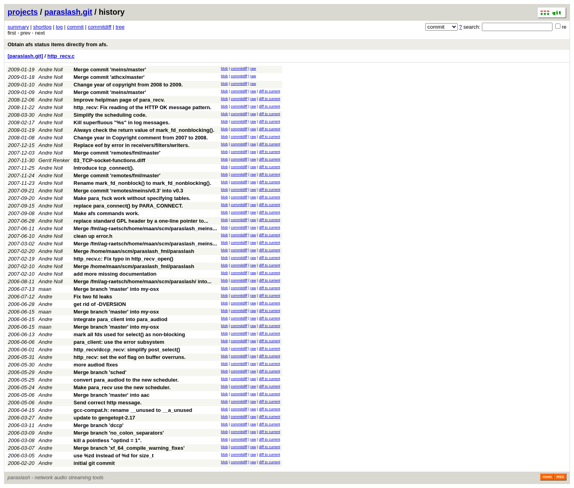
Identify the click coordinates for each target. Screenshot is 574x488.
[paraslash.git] (25, 56)
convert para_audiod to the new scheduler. (126, 380)
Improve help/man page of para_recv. (119, 100)
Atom (547, 477)
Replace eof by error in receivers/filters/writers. (131, 145)
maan (45, 289)
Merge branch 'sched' (100, 372)
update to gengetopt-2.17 (105, 418)
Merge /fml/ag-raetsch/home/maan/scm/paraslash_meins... (145, 228)
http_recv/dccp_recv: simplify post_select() (127, 350)
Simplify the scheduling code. (110, 115)
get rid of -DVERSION (100, 304)
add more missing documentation (115, 274)
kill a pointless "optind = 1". (108, 440)
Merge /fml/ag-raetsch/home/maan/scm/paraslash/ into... (143, 281)
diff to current (269, 91)
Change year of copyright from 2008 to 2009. (128, 85)
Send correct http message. (108, 403)
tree (120, 27)
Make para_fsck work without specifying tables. (132, 198)
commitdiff (99, 27)
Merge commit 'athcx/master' (109, 77)
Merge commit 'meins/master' (110, 70)
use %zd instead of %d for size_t (114, 456)
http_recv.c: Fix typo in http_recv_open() (123, 259)
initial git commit (94, 463)
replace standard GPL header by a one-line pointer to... (141, 221)
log (59, 27)
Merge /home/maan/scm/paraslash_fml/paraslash (134, 251)
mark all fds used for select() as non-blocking (129, 334)
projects (23, 12)
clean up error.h (93, 236)
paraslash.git (68, 12)
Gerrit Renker (54, 160)
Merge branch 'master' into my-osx (116, 289)
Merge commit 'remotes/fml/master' (117, 153)
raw (253, 69)
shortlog (42, 27)
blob (224, 69)
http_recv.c (61, 56)
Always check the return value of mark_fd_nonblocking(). (144, 130)
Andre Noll (51, 70)
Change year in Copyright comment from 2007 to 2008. (141, 138)
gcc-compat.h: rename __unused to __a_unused (133, 410)
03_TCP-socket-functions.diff (109, 160)
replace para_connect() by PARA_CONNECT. (128, 206)
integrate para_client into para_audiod (121, 319)
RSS (560, 477)
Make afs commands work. (107, 213)
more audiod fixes (96, 365)
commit (75, 27)
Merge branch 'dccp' (99, 425)
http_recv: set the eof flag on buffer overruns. (130, 357)
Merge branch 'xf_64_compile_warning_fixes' (129, 448)
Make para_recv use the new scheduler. (122, 387)
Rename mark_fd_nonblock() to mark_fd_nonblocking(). (142, 183)
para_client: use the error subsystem (119, 342)
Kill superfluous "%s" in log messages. (122, 122)
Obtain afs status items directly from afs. (58, 44)
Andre (46, 297)
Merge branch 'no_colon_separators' (119, 433)
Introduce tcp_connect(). (104, 168)
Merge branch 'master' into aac (111, 395)
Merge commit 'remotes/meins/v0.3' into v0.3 (128, 191)
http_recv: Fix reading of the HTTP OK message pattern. (143, 107)
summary (18, 27)
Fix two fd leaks (93, 297)
